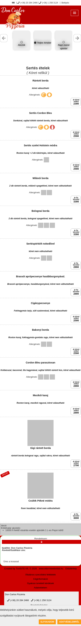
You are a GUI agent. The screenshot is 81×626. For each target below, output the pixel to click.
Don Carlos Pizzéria (15, 594)
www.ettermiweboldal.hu (51, 568)
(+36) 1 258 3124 (48, 3)
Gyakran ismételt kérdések (40, 583)
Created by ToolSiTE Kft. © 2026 (20, 568)
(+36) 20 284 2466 (27, 3)
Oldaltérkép (71, 568)
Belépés (65, 3)
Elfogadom (47, 622)
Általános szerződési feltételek (40, 574)
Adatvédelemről (69, 622)
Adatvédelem (40, 587)
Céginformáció (40, 579)
